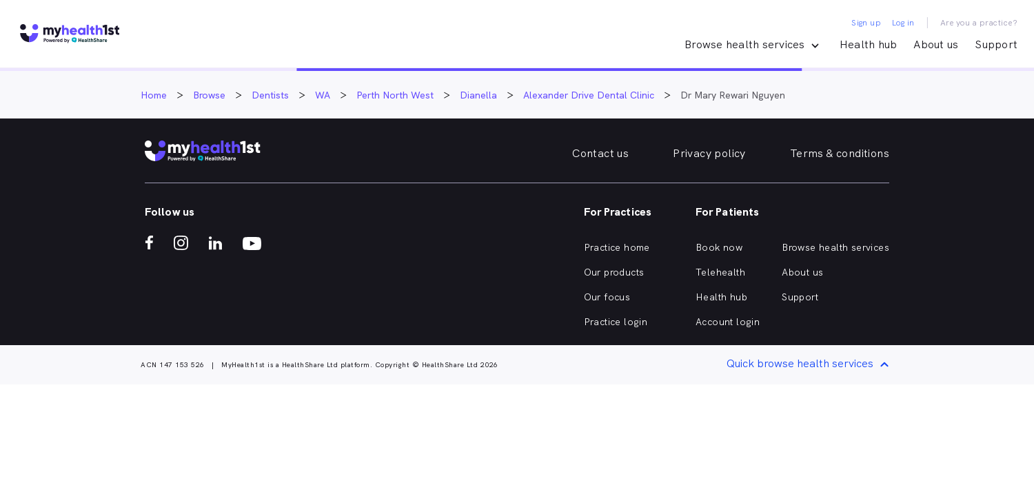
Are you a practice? (979, 22)
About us (935, 44)
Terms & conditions (839, 153)
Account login (728, 322)
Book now (719, 247)
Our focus (607, 297)
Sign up (866, 22)
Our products (614, 272)
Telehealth (720, 272)
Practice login (616, 322)
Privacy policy (709, 153)
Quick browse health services (810, 364)
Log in (903, 22)
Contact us (600, 153)
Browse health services (835, 247)
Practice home (617, 247)
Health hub (869, 44)
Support (996, 44)
